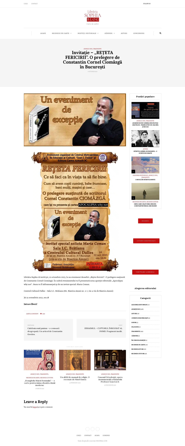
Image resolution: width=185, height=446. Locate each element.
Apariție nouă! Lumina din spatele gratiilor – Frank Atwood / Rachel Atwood (145, 125)
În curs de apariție (138, 340)
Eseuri (133, 322)
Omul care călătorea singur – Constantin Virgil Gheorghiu (145, 205)
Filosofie (135, 327)
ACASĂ (97, 435)
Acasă (43, 33)
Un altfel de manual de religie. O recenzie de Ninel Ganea (75, 378)
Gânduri (109, 33)
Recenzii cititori (46, 377)
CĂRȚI (26, 4)
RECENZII (145, 221)
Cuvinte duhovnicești (139, 318)
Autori (124, 33)
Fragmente (97, 49)
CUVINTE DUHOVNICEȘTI (146, 241)
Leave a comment (31, 314)
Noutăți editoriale (87, 33)
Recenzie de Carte (60, 33)
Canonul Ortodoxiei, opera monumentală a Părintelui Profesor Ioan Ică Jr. (110, 379)
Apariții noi (88, 49)
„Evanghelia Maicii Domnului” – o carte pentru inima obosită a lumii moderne (39, 382)
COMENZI (106, 435)
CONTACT (87, 435)
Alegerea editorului (140, 175)
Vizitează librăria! (145, 272)
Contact (34, 4)
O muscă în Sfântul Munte (145, 180)
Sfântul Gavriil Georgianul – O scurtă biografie (145, 152)
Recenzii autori (152, 201)
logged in (36, 407)
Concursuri (139, 33)
